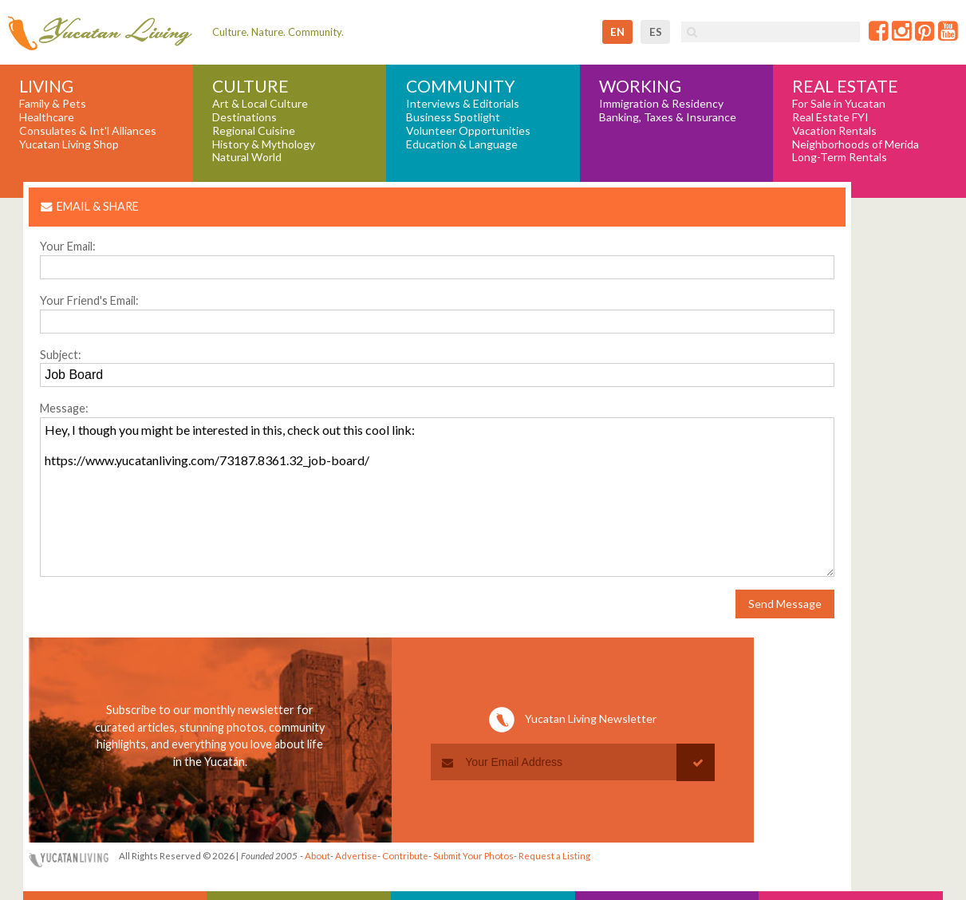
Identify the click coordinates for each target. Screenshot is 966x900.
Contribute (405, 856)
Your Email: (68, 246)
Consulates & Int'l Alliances (87, 130)
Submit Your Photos (473, 856)
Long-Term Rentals (839, 157)
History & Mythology (263, 144)
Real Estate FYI (830, 117)
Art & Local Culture (260, 103)
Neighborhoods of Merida (855, 144)
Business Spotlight (453, 117)
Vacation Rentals (834, 130)
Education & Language (462, 144)
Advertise (356, 856)
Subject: (60, 354)
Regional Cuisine (253, 130)
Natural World (247, 157)
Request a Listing (554, 856)
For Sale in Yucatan (838, 103)
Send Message (785, 603)
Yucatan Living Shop (69, 144)
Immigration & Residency (661, 103)
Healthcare (46, 117)
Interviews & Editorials (462, 103)
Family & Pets (52, 103)
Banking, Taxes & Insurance (667, 117)
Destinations (244, 117)
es (655, 32)
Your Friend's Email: (89, 300)
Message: (64, 408)
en (617, 32)
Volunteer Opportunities (468, 130)
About (317, 856)
